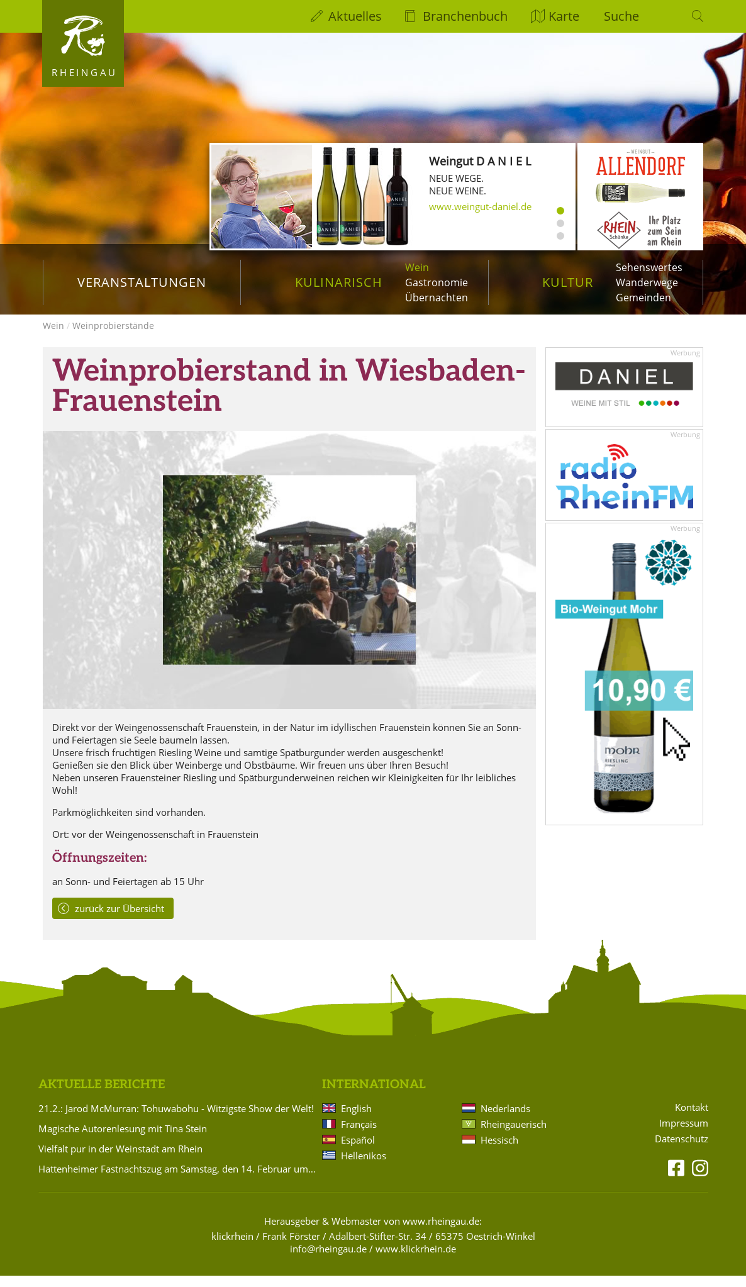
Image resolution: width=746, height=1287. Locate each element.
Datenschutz (681, 1150)
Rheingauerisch (514, 1135)
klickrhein (232, 1247)
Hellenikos (363, 1167)
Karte (563, 16)
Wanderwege (647, 282)
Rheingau (85, 72)
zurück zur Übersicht (119, 919)
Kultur (567, 282)
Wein (417, 267)
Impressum (683, 1134)
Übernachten (436, 297)
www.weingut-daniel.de (480, 206)
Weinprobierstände (113, 337)
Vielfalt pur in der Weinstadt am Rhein (120, 1160)
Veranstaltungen (141, 282)
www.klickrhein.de (416, 1260)
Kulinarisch (338, 282)
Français (359, 1135)
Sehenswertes (649, 267)
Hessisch (499, 1151)
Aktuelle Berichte (101, 1096)
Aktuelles (355, 16)
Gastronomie (436, 282)
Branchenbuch (465, 16)
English (356, 1119)
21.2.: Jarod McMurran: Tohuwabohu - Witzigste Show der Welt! (176, 1119)
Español (358, 1151)
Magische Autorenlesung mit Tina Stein (122, 1140)
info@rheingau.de (328, 1260)
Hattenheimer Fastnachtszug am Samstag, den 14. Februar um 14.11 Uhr (178, 1180)
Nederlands (505, 1119)
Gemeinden (643, 297)
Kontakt (691, 1119)
